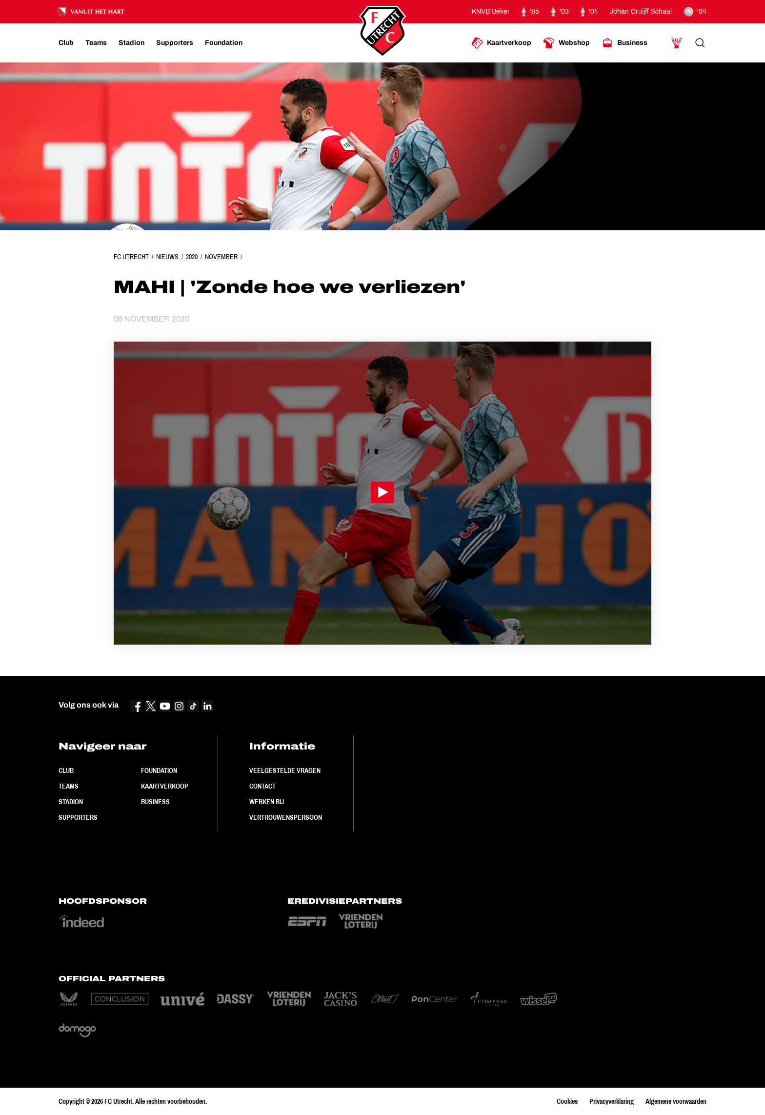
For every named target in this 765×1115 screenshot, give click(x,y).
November (221, 256)
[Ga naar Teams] (96, 42)
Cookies (567, 1101)
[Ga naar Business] (624, 42)
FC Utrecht (131, 256)
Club (66, 770)
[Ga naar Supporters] (174, 42)
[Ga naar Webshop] (566, 42)
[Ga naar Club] (66, 42)
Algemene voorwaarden (675, 1101)
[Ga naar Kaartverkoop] (501, 42)
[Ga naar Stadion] (131, 42)
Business (155, 801)
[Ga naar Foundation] (223, 42)
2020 (192, 256)
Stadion (71, 801)
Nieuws (167, 256)
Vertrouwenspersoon (285, 817)
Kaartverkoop (164, 786)
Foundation (159, 770)
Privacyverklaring (611, 1101)
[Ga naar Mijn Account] (677, 42)
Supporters (78, 817)
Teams (69, 786)
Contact (262, 786)
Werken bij (266, 801)
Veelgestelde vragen (285, 770)
